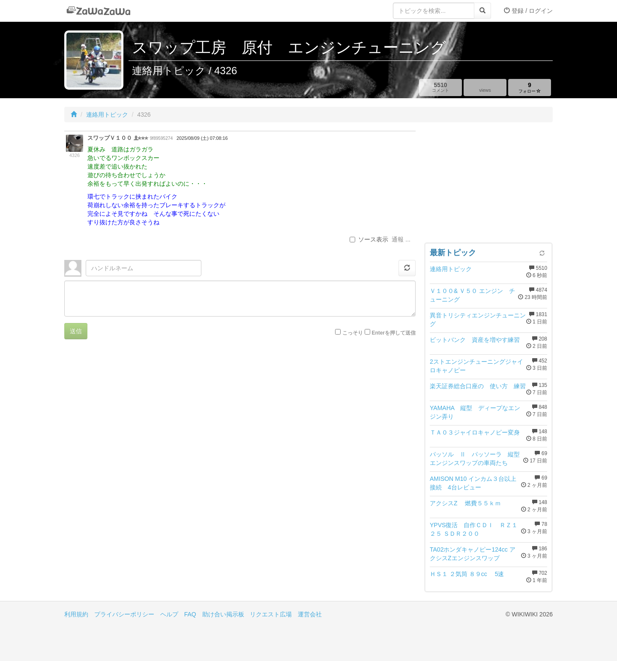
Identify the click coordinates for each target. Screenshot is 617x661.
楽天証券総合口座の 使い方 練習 (478, 386)
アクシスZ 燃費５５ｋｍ (465, 503)
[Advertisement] (488, 184)
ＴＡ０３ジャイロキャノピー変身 (475, 432)
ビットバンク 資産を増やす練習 (475, 339)
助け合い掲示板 (223, 614)
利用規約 (76, 614)
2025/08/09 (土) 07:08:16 (202, 138)
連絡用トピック (107, 114)
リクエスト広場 (271, 614)
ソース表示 (369, 239)
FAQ (190, 614)
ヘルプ (169, 614)
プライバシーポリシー (124, 614)
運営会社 (310, 614)
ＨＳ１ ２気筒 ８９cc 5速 (467, 573)
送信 (76, 331)
